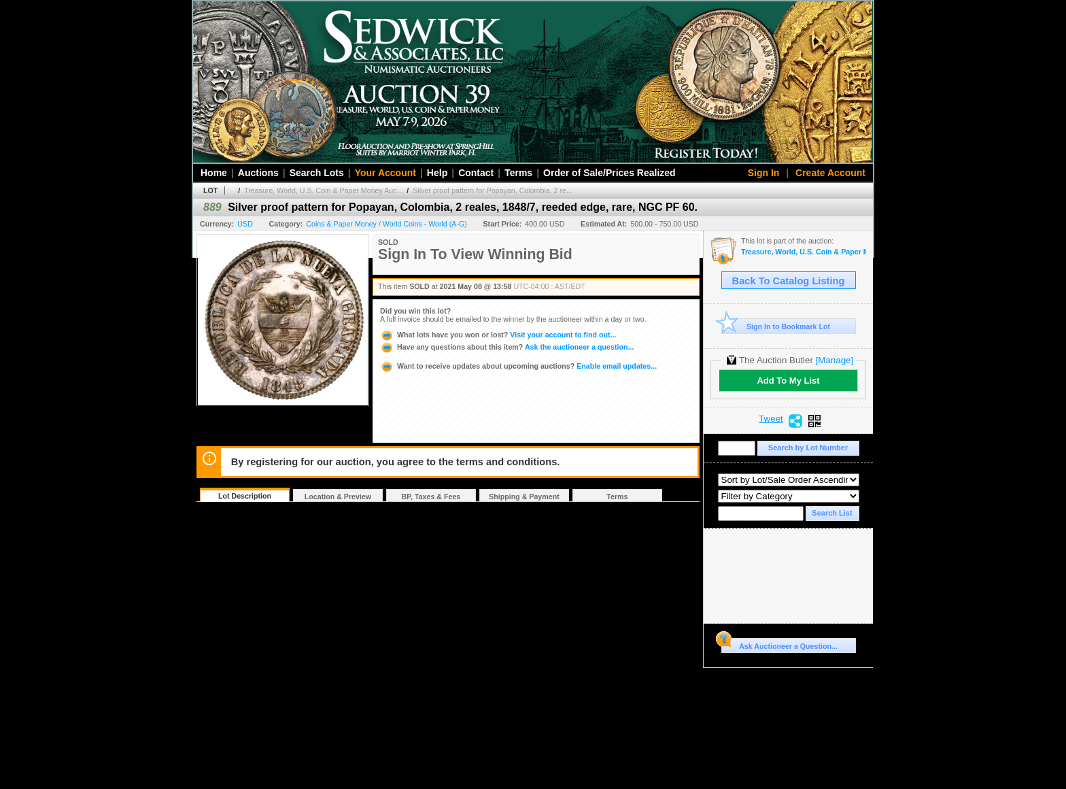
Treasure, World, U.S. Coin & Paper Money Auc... (323, 190)
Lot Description (244, 496)
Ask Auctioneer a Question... (779, 644)
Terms (518, 172)
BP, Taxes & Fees (431, 496)
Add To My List (788, 380)
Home (214, 172)
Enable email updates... (518, 366)
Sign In (764, 172)
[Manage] (834, 360)
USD (245, 224)
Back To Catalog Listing (788, 280)
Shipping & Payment (524, 496)
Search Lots (317, 172)
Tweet (771, 419)
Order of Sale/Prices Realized (609, 172)
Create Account (830, 172)
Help (437, 172)
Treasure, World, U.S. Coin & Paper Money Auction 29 (803, 252)
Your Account (385, 172)
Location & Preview (338, 496)
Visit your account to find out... (498, 335)
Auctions (258, 172)
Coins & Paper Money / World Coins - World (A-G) (386, 224)
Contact (476, 172)
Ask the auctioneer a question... (507, 347)
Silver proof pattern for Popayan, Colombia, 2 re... (492, 190)
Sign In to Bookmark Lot (776, 326)
